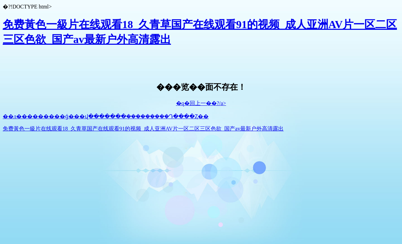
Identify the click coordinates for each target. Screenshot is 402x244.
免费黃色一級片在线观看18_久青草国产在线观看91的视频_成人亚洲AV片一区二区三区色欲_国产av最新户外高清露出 (143, 128)
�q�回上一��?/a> (201, 103)
